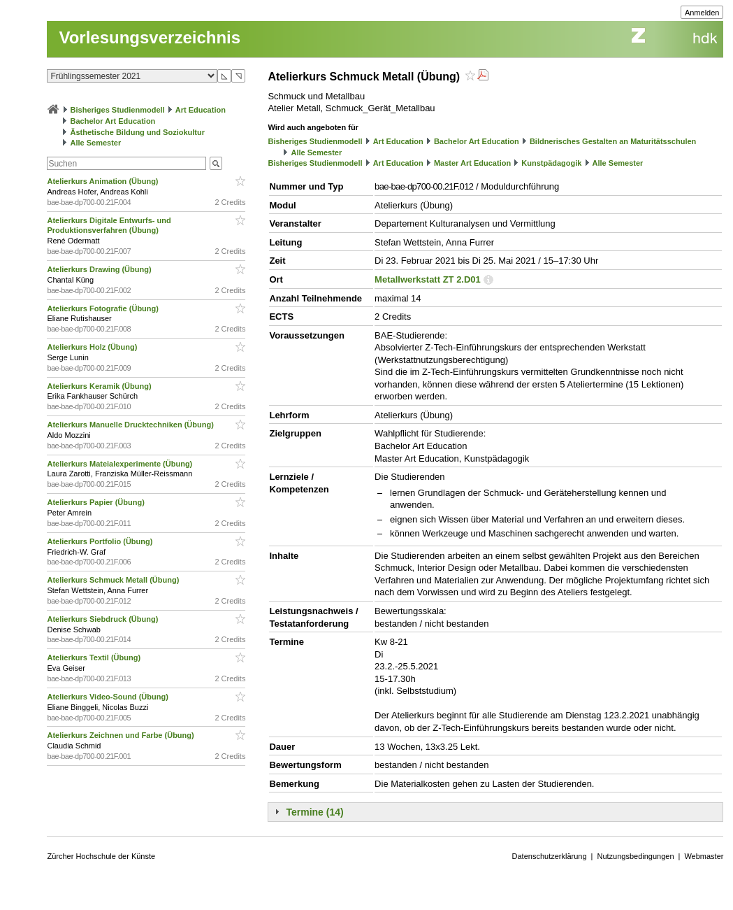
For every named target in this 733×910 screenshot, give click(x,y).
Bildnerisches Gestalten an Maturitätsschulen (613, 141)
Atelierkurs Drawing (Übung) (100, 269)
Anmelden (702, 12)
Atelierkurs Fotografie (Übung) (104, 308)
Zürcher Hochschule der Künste (101, 856)
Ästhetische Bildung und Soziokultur (138, 132)
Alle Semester (96, 142)
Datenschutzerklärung (549, 856)
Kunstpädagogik (551, 163)
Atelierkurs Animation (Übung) (103, 181)
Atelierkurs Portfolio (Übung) (100, 541)
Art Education (200, 110)
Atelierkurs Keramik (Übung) (100, 386)
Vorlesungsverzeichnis (149, 37)
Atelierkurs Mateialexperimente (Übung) (120, 464)
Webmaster (703, 856)
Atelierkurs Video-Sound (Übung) (108, 696)
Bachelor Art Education (113, 121)
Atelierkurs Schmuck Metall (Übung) (114, 580)
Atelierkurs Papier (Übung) (96, 502)
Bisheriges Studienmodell (118, 110)
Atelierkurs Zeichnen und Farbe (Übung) (121, 735)
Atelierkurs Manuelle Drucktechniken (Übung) (131, 424)
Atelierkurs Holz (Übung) (93, 347)
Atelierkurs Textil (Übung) (95, 657)
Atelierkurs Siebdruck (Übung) (103, 619)
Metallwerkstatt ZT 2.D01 (428, 279)
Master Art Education (472, 163)
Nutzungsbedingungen (635, 856)
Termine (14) (314, 812)
